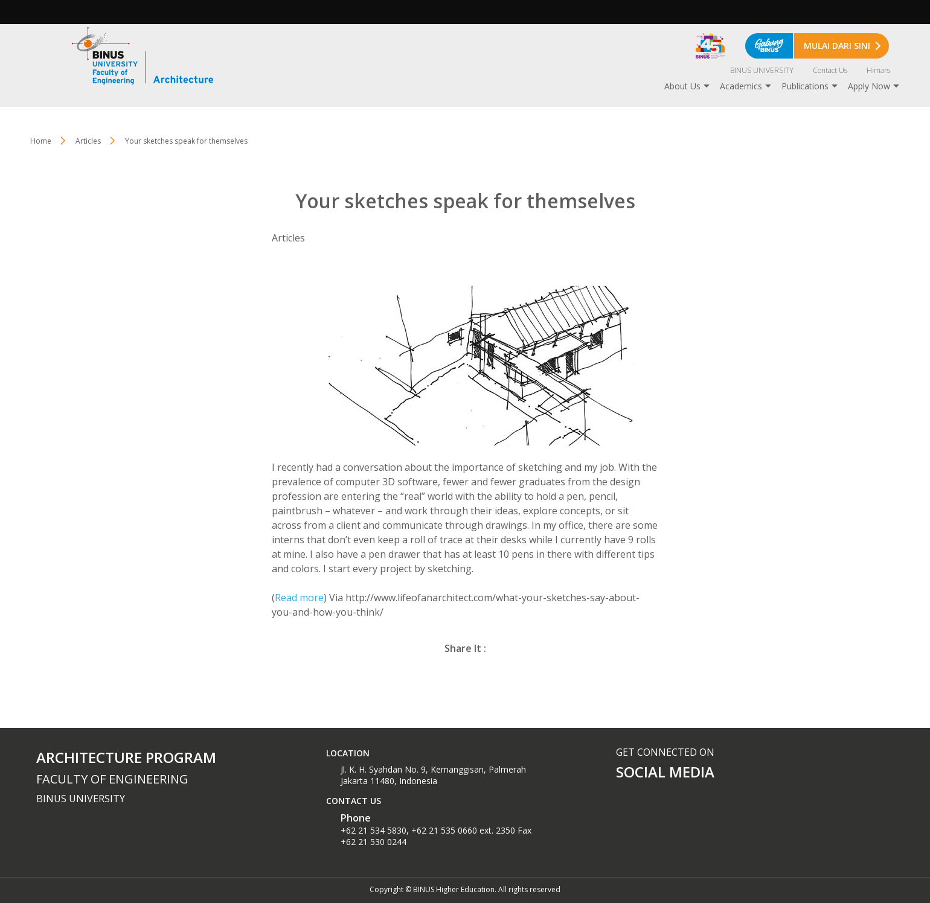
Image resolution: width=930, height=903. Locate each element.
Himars (878, 70)
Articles (88, 141)
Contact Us (830, 70)
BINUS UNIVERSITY (762, 70)
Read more (299, 597)
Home (40, 141)
